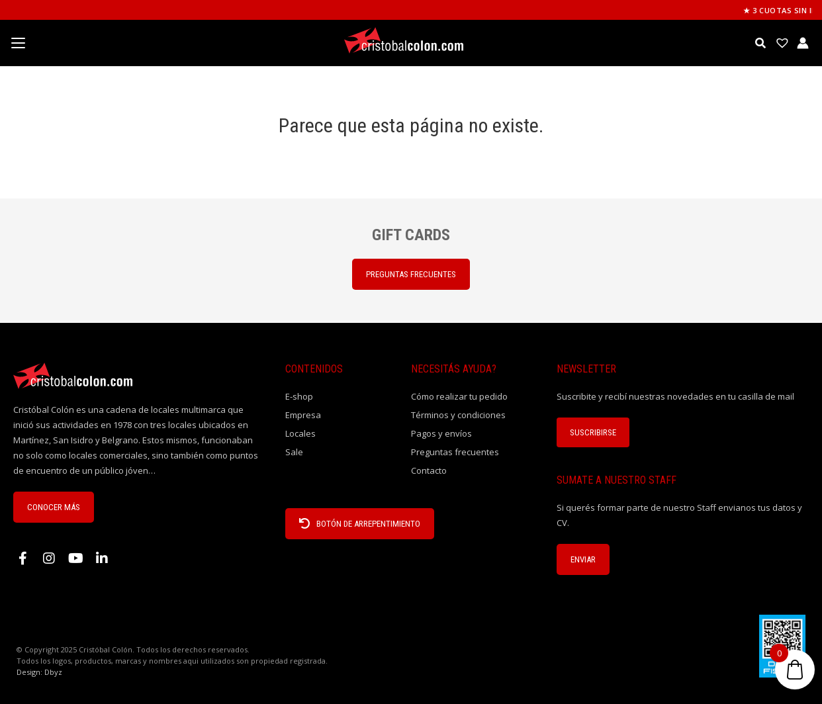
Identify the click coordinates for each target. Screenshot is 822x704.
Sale (294, 452)
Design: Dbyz (39, 672)
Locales (300, 433)
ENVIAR (583, 559)
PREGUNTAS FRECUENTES (411, 274)
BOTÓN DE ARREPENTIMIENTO (359, 524)
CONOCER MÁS (53, 507)
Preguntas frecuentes (455, 452)
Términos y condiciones (458, 415)
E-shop (299, 396)
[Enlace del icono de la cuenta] (803, 43)
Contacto (429, 470)
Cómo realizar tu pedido (459, 396)
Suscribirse (593, 432)
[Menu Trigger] (18, 43)
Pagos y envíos (441, 433)
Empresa (303, 415)
